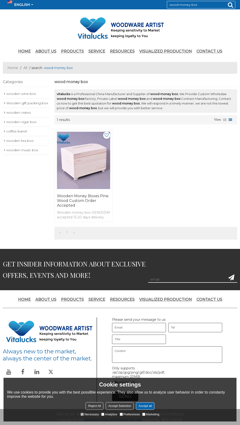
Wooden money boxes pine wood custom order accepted (83, 201)
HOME (24, 51)
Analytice (109, 414)
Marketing (150, 414)
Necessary (90, 414)
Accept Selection (119, 406)
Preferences (130, 414)
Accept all (145, 406)
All (25, 68)
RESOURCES (122, 51)
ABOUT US (45, 51)
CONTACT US (209, 51)
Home (13, 68)
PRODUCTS (72, 51)
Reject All (94, 406)
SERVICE (96, 51)
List (225, 119)
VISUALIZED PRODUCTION (165, 51)
